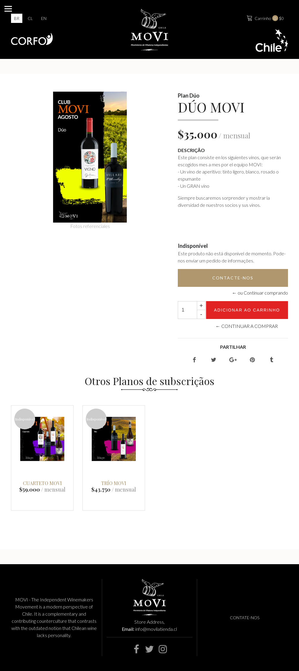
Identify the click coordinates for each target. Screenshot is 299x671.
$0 (264, 17)
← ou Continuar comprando (260, 292)
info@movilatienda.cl (156, 629)
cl (30, 18)
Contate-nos (244, 617)
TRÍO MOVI (113, 483)
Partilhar (233, 347)
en (43, 18)
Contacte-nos (232, 277)
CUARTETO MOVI (42, 483)
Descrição (191, 150)
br (16, 18)
